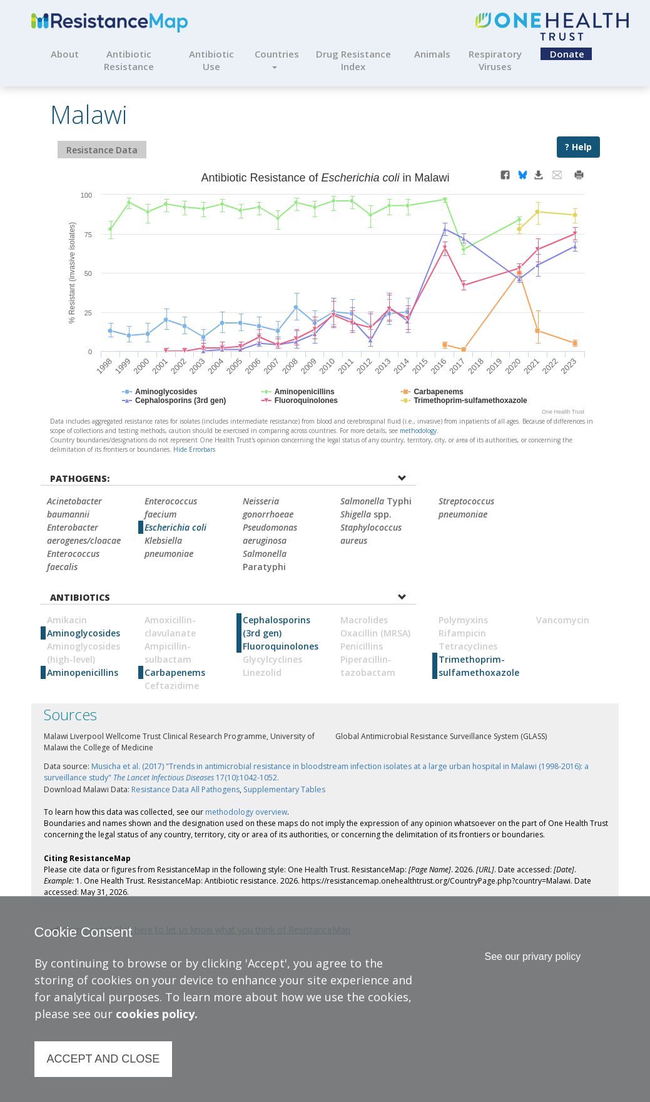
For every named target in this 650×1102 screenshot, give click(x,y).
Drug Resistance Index (353, 60)
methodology (418, 430)
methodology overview (246, 812)
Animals (432, 54)
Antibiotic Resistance (129, 60)
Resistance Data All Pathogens (185, 789)
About (65, 54)
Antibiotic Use (211, 60)
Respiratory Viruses (495, 60)
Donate (567, 54)
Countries (277, 58)
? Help (578, 147)
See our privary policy (532, 956)
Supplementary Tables (284, 789)
